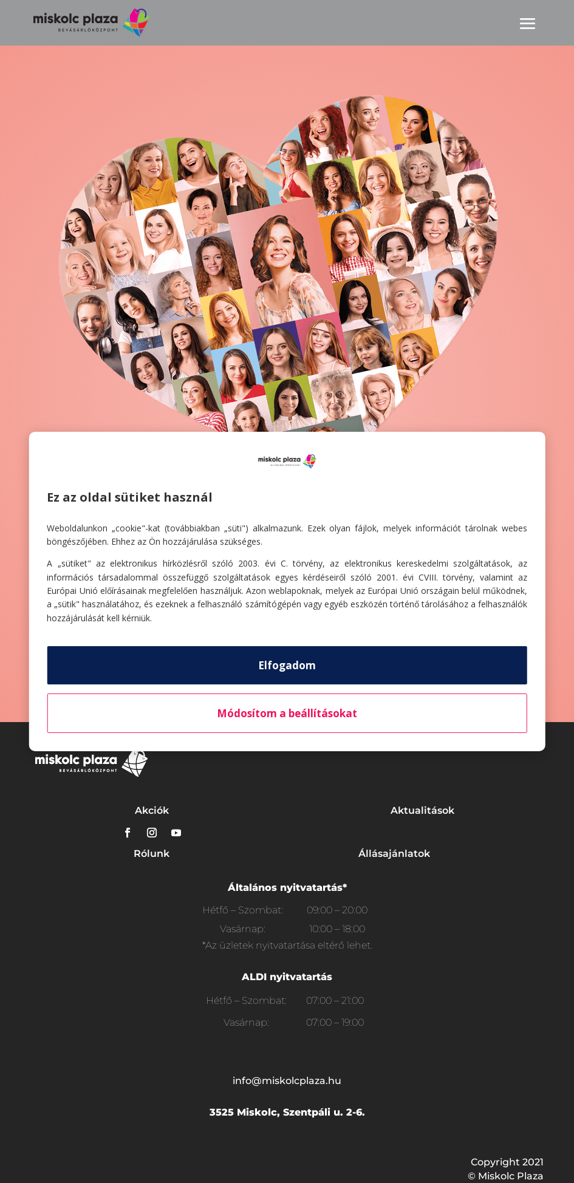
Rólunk (151, 853)
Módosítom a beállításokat (287, 713)
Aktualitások (422, 810)
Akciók (152, 810)
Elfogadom (287, 665)
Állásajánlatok (394, 853)
